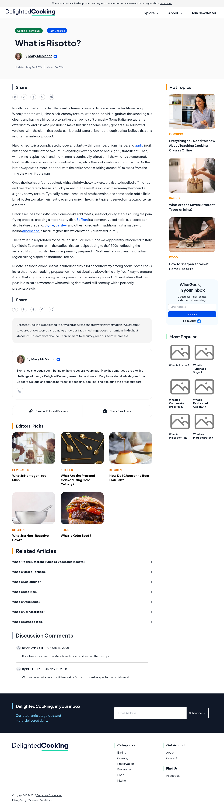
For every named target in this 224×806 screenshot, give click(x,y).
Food (65, 530)
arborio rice (30, 231)
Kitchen (67, 470)
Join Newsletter (204, 13)
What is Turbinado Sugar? (199, 369)
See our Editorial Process (48, 411)
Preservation (125, 764)
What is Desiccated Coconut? (200, 403)
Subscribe (192, 314)
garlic (139, 145)
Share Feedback (116, 411)
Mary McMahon (40, 56)
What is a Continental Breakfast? (176, 403)
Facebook (173, 775)
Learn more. (166, 3)
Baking (174, 198)
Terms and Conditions (40, 800)
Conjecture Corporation (49, 795)
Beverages (20, 470)
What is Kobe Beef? (76, 535)
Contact (171, 758)
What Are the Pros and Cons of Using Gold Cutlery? (78, 479)
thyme (49, 225)
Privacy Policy (19, 800)
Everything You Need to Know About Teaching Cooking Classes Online (192, 145)
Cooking (176, 134)
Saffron (82, 220)
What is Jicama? (179, 365)
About (170, 752)
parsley (60, 225)
